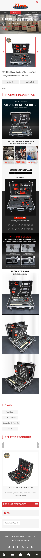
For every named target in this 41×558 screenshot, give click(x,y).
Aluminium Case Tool (24, 24)
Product (15, 13)
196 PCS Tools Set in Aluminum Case (20, 487)
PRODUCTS (11, 24)
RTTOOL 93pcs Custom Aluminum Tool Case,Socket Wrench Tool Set (20, 26)
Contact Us (36, 13)
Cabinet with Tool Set (11, 423)
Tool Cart (9, 412)
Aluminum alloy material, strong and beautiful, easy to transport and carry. (20, 494)
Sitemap (26, 540)
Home (5, 13)
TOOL (9, 428)
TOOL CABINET (9, 417)
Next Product (29, 82)
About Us (26, 13)
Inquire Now (10, 82)
